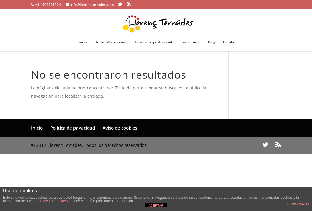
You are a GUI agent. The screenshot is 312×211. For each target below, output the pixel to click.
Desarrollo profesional (153, 42)
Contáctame (190, 42)
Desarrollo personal (110, 42)
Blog (211, 42)
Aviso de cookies (120, 128)
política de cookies (53, 201)
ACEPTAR (155, 205)
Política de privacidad (72, 128)
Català (228, 42)
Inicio (82, 42)
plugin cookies (298, 204)
